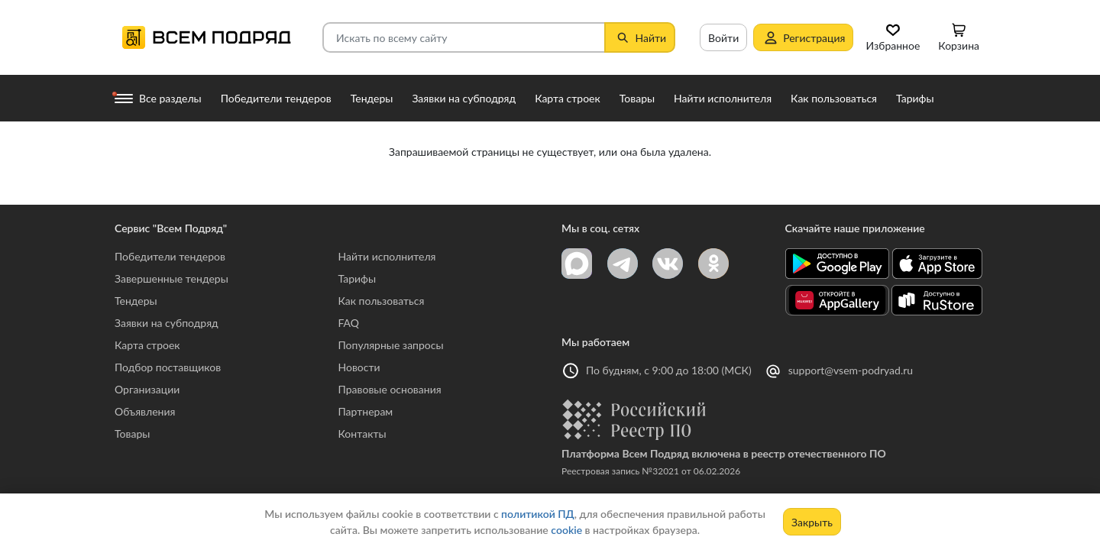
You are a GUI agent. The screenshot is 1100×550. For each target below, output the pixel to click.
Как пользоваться (381, 300)
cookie (566, 529)
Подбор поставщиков (168, 367)
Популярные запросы (391, 344)
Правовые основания (390, 389)
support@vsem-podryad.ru (850, 370)
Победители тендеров (170, 256)
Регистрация (803, 37)
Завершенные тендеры (171, 278)
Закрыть (812, 522)
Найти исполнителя (387, 256)
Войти (723, 37)
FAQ (349, 322)
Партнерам (365, 411)
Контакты (362, 433)
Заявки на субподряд (166, 322)
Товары (132, 433)
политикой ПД (537, 513)
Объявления (145, 411)
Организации (147, 389)
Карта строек (147, 344)
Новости (359, 367)
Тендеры (136, 300)
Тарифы (357, 278)
